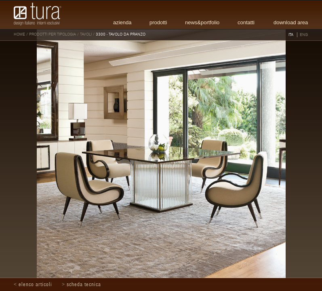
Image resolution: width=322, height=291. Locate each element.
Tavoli (86, 34)
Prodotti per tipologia (52, 34)
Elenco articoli (35, 284)
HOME (19, 34)
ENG (304, 34)
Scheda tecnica (84, 284)
